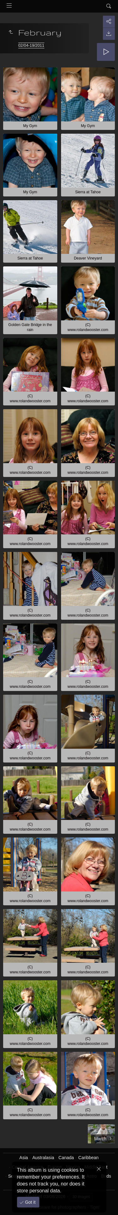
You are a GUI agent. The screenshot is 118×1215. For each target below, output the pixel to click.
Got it (30, 1202)
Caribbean (88, 1157)
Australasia (43, 1157)
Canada (66, 1157)
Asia (24, 1157)
